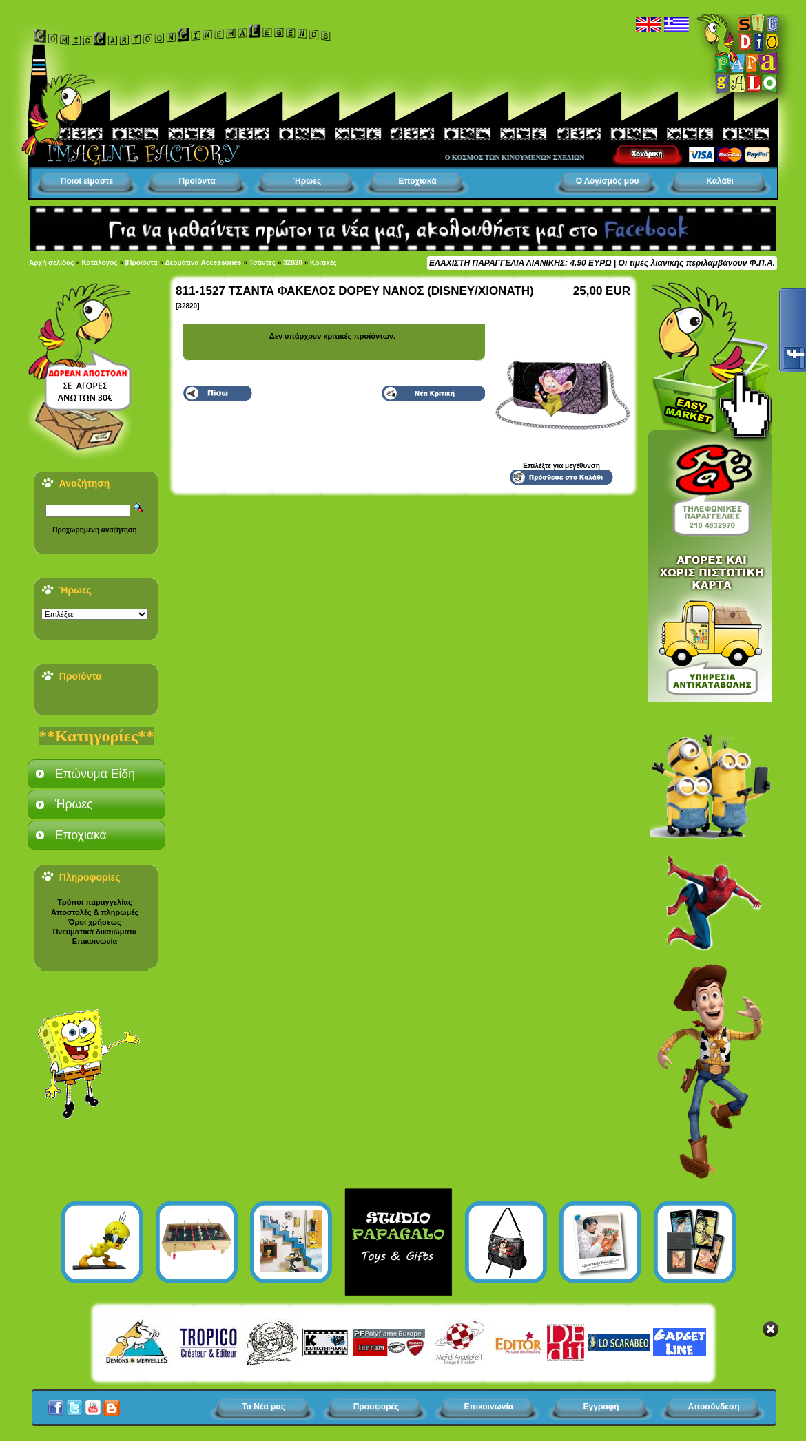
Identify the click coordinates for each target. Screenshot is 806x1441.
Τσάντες (262, 262)
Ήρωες (307, 181)
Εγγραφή (601, 1406)
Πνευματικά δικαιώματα (94, 931)
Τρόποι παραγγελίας (94, 902)
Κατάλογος (100, 262)
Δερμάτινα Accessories (203, 262)
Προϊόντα (196, 181)
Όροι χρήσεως (94, 922)
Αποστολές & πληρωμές (94, 912)
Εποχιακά (417, 181)
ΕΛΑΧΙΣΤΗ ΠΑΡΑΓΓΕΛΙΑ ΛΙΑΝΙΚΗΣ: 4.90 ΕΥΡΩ (520, 263)
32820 (292, 262)
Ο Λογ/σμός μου (607, 181)
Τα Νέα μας (263, 1406)
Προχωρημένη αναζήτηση (94, 530)
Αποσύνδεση (713, 1406)
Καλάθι (720, 181)
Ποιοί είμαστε (87, 181)
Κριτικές (323, 262)
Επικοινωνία (95, 941)
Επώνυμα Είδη (95, 774)
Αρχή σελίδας (51, 262)
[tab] (96, 773)
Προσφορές (376, 1406)
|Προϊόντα (141, 262)
